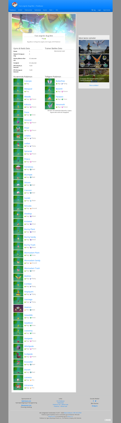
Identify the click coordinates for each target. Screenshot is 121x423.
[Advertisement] (94, 24)
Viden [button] (51, 10)
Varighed (16, 63)
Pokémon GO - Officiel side (60, 404)
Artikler (20, 10)
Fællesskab (37, 10)
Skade (15, 51)
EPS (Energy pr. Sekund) (18, 71)
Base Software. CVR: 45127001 (73, 413)
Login (99, 10)
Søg (93, 10)
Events (45, 10)
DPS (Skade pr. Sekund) (17, 66)
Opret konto (106, 10)
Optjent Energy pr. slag (19, 55)
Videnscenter (28, 10)
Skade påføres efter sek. (19, 59)
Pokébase (13, 10)
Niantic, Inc (70, 416)
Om (57, 10)
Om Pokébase (60, 401)
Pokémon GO (51, 416)
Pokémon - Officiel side (60, 406)
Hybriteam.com (26, 401)
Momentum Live (26, 405)
